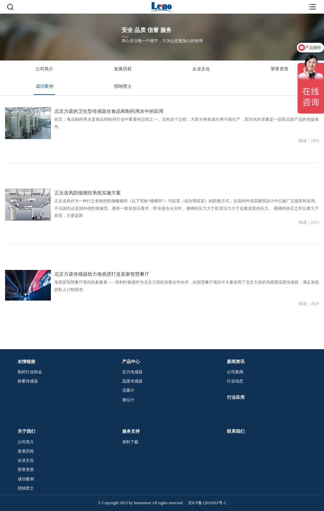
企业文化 (201, 68)
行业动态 (235, 381)
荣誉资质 (279, 68)
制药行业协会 (30, 372)
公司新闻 (235, 372)
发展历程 (123, 68)
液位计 (128, 399)
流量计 (128, 390)
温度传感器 (132, 381)
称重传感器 (28, 381)
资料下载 (130, 442)
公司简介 (44, 68)
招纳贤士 (123, 86)
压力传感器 (132, 372)
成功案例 (44, 86)
